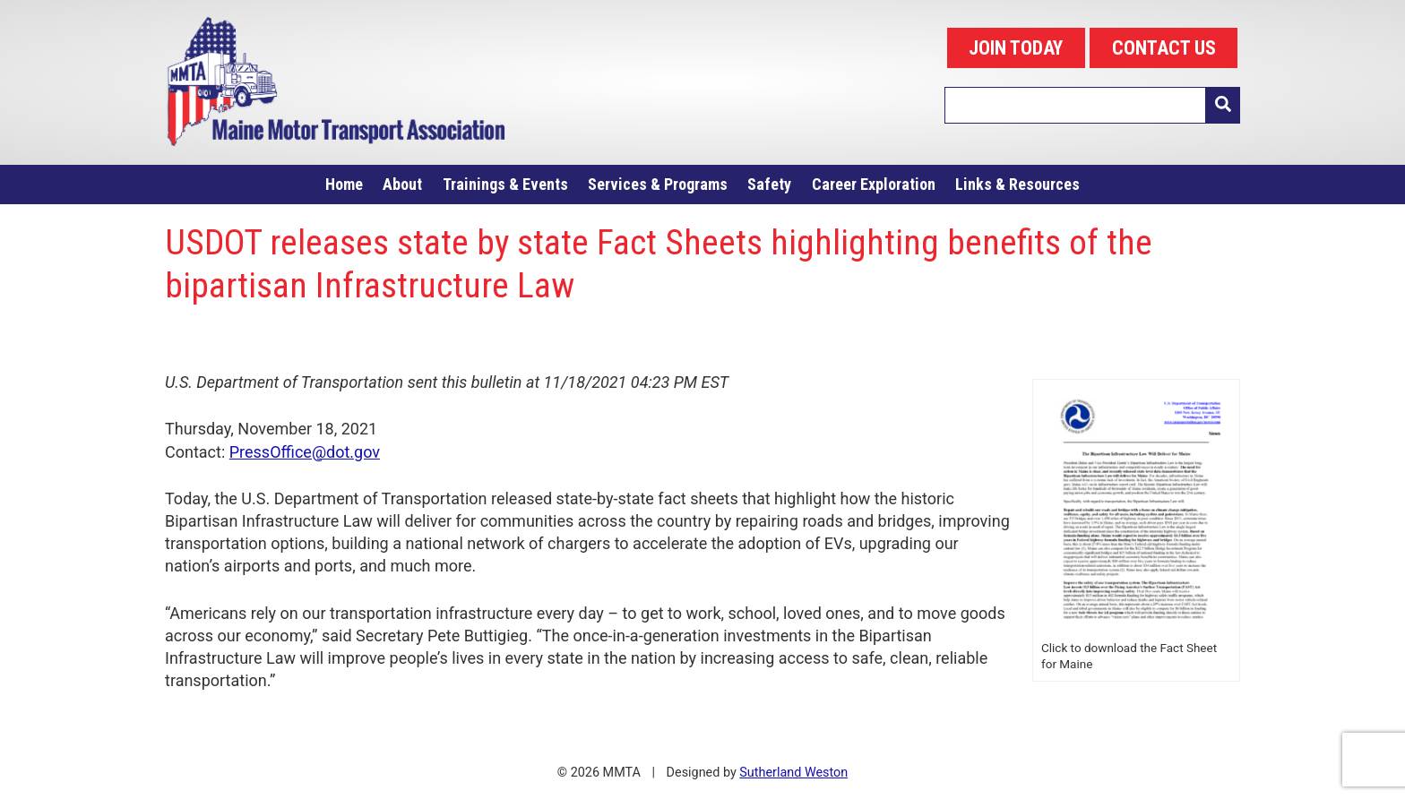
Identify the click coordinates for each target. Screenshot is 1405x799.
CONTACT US (1164, 48)
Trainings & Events (505, 184)
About (402, 184)
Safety (769, 184)
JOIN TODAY (1016, 48)
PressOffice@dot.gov (304, 451)
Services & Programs (658, 184)
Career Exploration (873, 184)
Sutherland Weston (793, 772)
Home (344, 184)
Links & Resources (1017, 184)
